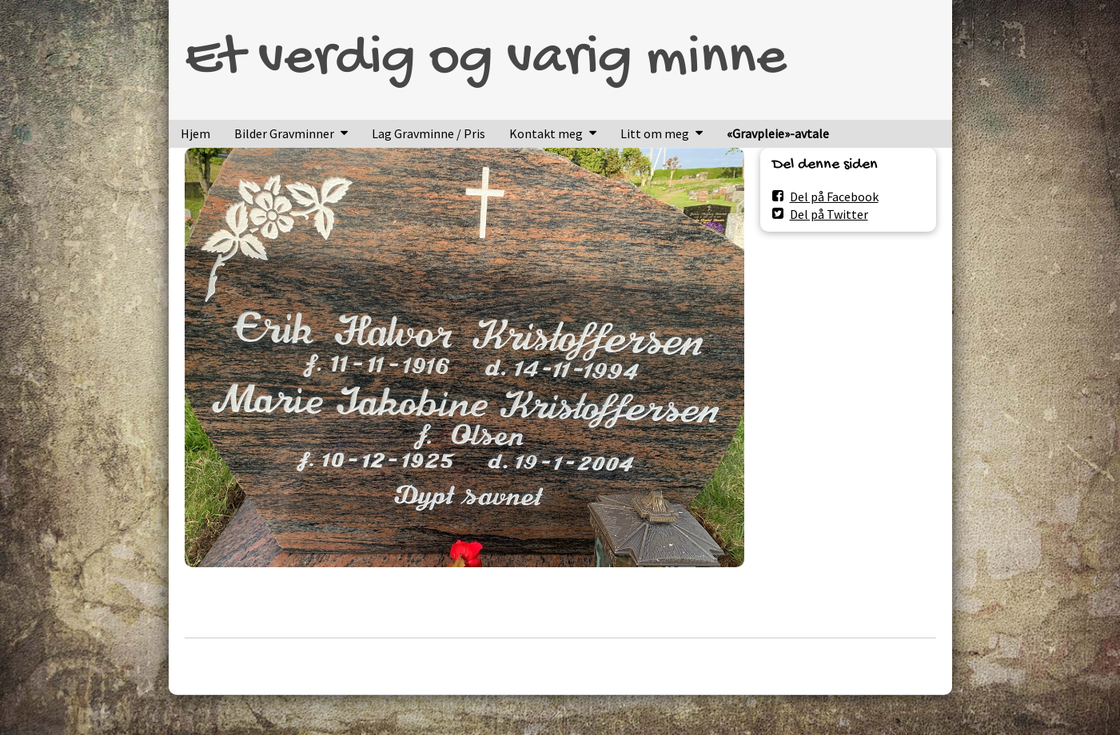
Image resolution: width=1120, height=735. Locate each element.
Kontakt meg (546, 133)
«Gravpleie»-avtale (778, 133)
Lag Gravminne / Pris (428, 133)
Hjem (195, 133)
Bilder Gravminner (284, 133)
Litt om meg (654, 133)
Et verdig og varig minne (486, 60)
